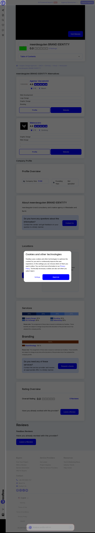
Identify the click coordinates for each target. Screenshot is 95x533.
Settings (38, 277)
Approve (56, 277)
